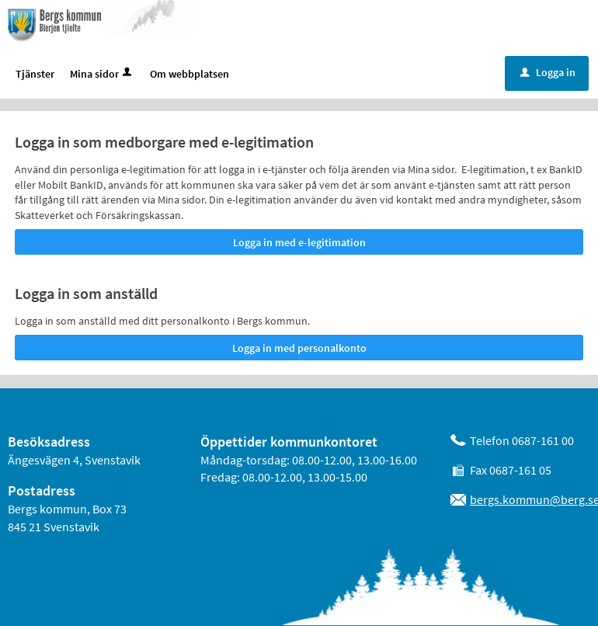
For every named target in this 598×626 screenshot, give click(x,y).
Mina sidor (102, 75)
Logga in (547, 73)
